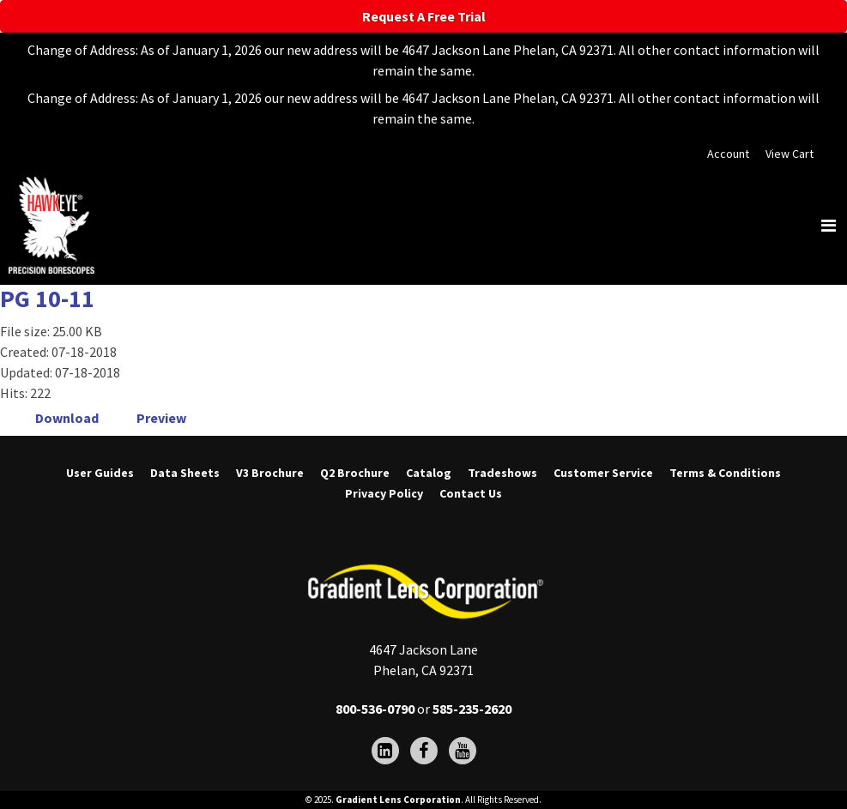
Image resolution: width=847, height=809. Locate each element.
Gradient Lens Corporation (398, 800)
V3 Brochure (270, 472)
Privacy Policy (384, 493)
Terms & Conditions (725, 472)
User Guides (100, 472)
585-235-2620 (472, 708)
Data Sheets (185, 472)
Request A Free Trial (424, 16)
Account (728, 153)
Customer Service (603, 472)
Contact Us (470, 493)
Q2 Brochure (355, 472)
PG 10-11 (47, 298)
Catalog (428, 472)
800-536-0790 (375, 708)
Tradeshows (502, 472)
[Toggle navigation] (828, 225)
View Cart (789, 153)
